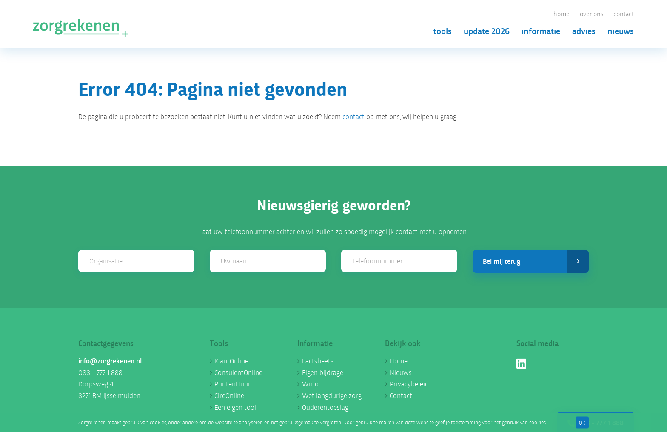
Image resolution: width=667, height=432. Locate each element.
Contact (623, 13)
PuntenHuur (232, 384)
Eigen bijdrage (322, 372)
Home (561, 13)
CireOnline (229, 395)
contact (353, 116)
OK (582, 422)
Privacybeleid (409, 384)
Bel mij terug (536, 261)
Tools (442, 30)
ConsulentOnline (238, 372)
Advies (584, 30)
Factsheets (318, 361)
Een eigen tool (235, 407)
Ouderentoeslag (325, 407)
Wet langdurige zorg (332, 395)
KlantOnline (231, 361)
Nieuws (620, 30)
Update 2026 (487, 30)
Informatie (541, 30)
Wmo (310, 384)
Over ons (591, 13)
